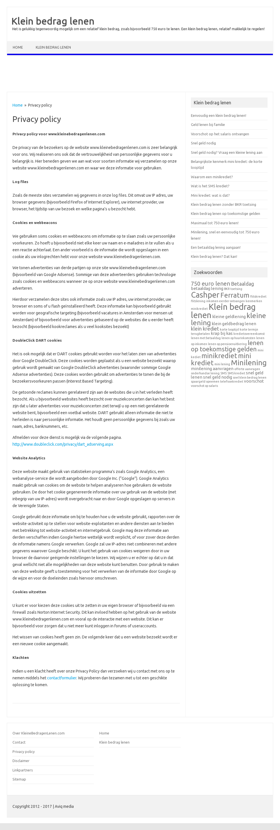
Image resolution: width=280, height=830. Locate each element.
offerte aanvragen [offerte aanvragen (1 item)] (247, 369)
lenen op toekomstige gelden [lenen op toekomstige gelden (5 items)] (227, 345)
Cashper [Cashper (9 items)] (205, 294)
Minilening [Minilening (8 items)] (249, 362)
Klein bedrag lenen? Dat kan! (214, 256)
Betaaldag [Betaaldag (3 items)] (242, 284)
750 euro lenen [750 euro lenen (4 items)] (210, 283)
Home (18, 47)
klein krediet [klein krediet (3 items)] (205, 328)
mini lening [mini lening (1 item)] (222, 364)
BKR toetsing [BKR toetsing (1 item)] (233, 288)
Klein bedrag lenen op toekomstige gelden (225, 213)
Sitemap (19, 779)
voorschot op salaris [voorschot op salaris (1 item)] (204, 385)
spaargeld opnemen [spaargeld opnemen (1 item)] (205, 381)
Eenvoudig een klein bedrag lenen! (218, 115)
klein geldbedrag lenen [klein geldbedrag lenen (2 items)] (234, 323)
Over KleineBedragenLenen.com (38, 733)
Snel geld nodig (203, 143)
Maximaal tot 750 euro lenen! (215, 223)
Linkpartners (22, 770)
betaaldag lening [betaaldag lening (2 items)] (207, 288)
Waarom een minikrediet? (212, 177)
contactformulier (61, 678)
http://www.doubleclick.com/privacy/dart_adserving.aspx (62, 444)
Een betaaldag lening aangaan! (216, 247)
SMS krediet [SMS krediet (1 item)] (236, 373)
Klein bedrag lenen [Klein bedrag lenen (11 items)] (223, 311)
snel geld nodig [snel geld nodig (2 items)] (217, 377)
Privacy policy (23, 752)
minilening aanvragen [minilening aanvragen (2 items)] (212, 368)
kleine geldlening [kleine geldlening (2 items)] (229, 316)
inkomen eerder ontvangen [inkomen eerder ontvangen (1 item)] (225, 301)
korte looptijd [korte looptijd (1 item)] (229, 329)
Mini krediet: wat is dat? (210, 195)
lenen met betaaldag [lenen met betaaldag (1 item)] (206, 338)
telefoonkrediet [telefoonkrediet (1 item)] (231, 381)
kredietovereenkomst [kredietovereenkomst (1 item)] (249, 333)
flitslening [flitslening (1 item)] (198, 301)
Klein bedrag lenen (52, 20)
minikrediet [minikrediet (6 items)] (219, 356)
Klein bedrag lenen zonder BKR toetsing (223, 204)
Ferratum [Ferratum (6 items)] (234, 295)
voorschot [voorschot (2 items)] (254, 381)
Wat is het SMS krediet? (210, 186)
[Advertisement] (140, 75)
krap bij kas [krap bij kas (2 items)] (222, 333)
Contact (19, 742)
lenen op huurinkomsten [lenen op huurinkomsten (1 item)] (238, 338)
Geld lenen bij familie (208, 124)
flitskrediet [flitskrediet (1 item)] (258, 296)
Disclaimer (21, 761)
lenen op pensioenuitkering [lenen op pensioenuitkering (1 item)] (227, 344)
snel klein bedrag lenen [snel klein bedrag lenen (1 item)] (249, 377)
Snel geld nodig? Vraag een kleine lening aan (226, 152)
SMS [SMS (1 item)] (223, 373)
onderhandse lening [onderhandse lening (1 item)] (205, 373)
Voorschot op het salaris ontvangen (220, 134)
